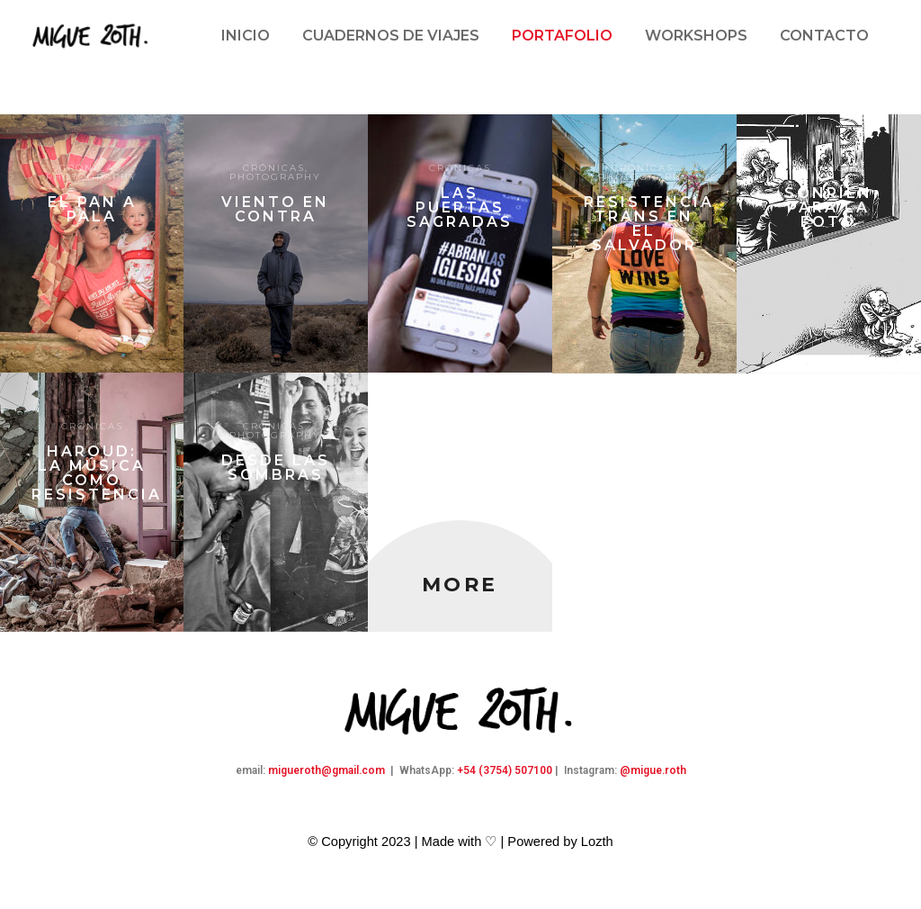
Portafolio (562, 35)
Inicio (245, 35)
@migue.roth (653, 770)
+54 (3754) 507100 (504, 770)
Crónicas (90, 168)
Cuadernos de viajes (390, 35)
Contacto (824, 35)
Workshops (696, 35)
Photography (92, 177)
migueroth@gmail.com (326, 770)
